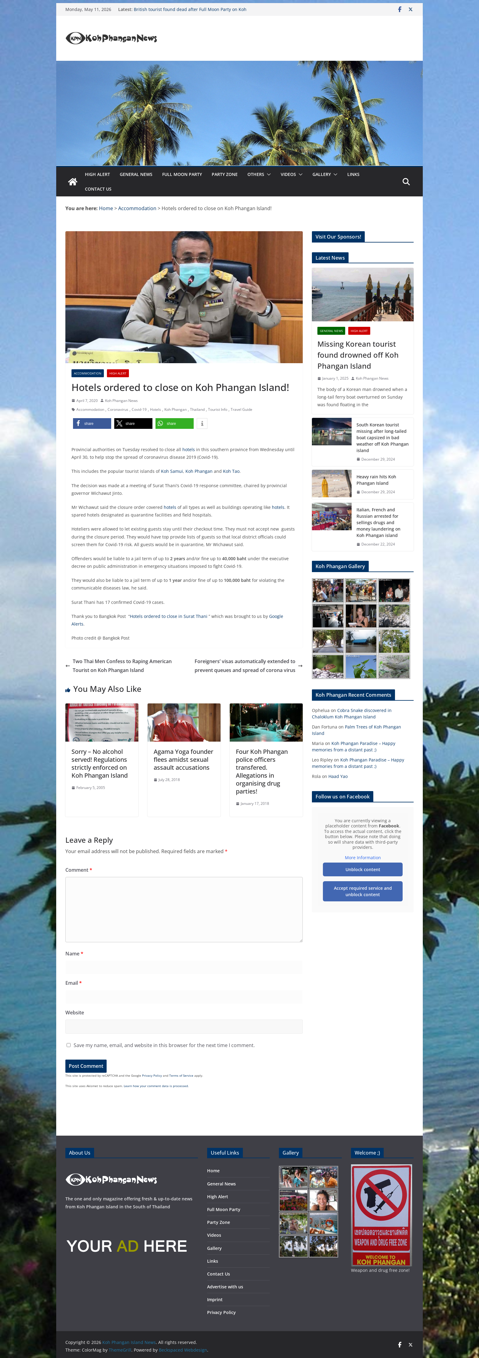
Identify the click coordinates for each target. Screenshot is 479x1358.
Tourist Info (217, 409)
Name (74, 953)
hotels (188, 449)
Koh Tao (231, 471)
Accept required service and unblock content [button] (363, 891)
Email (73, 983)
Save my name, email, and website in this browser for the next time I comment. (164, 1045)
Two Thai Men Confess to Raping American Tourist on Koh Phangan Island (118, 666)
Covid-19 (139, 409)
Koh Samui (172, 471)
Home (213, 1171)
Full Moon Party (182, 174)
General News (136, 174)
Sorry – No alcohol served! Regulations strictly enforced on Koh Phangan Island (99, 763)
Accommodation (87, 373)
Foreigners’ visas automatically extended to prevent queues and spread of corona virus (249, 666)
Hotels (155, 409)
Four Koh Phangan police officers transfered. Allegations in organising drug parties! (262, 771)
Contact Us (98, 189)
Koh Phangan (175, 409)
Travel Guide (241, 409)
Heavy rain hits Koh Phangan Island (376, 480)
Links (353, 174)
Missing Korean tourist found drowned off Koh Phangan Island (358, 355)
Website (74, 1012)
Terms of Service (181, 1075)
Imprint (215, 1299)
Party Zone (225, 174)
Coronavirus (118, 409)
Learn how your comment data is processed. (156, 1086)
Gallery (322, 174)
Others (255, 174)
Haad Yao (338, 776)
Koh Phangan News (121, 400)
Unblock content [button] (363, 869)
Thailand (197, 409)
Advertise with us (225, 1287)
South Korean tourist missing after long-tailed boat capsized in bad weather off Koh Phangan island (383, 437)
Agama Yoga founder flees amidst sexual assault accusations (183, 759)
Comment (78, 870)
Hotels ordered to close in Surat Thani (169, 616)
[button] (267, 174)
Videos (288, 174)
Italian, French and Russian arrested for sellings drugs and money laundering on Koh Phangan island (378, 522)
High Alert (97, 174)
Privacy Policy (152, 1075)
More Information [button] (363, 857)
